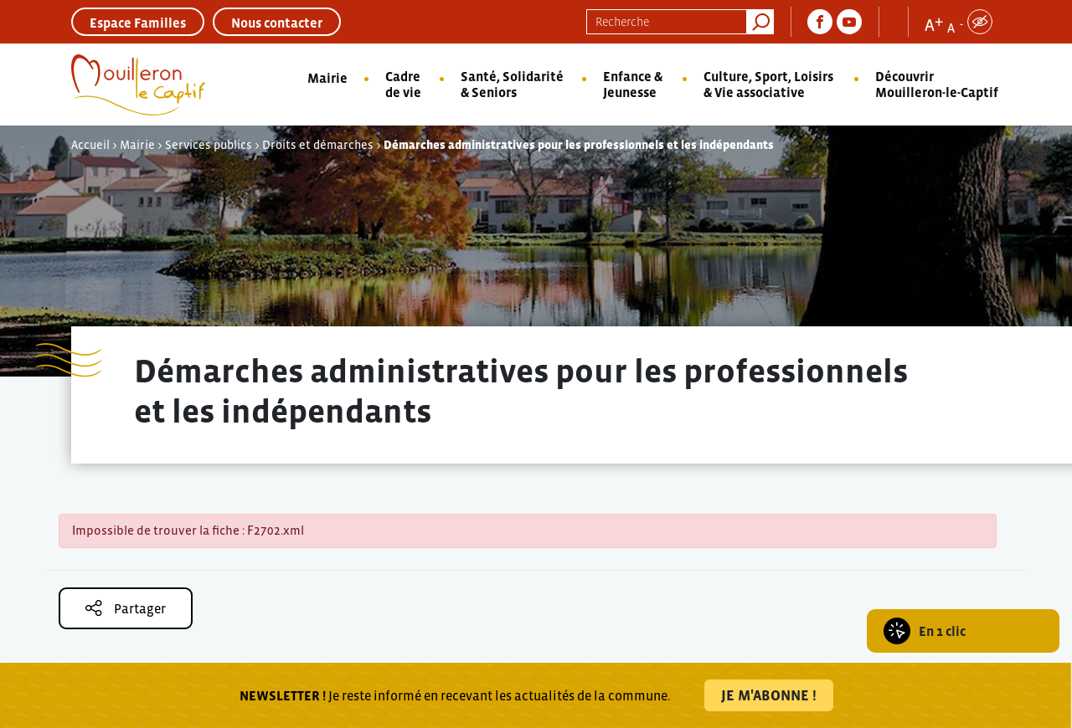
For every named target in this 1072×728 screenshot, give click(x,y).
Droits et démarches (318, 144)
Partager (125, 608)
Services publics (208, 144)
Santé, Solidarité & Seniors (512, 84)
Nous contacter (276, 22)
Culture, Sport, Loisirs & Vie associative (768, 84)
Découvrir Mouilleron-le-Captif (936, 84)
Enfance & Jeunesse (632, 84)
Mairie (327, 77)
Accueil (90, 144)
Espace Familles (138, 22)
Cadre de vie (403, 84)
